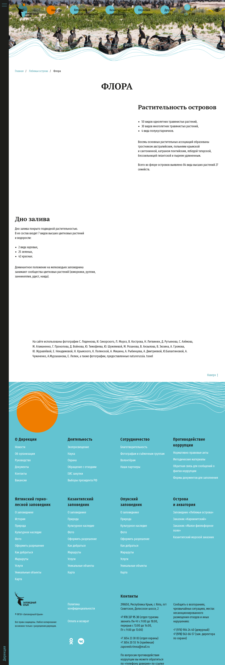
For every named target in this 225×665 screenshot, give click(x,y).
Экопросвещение (78, 447)
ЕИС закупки (75, 474)
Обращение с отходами (82, 467)
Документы (22, 467)
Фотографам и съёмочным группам (142, 454)
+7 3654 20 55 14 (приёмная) (137, 642)
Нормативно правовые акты (190, 453)
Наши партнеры (130, 467)
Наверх (212, 375)
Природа (20, 526)
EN (186, 14)
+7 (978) (178, 634)
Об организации (25, 454)
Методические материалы (189, 459)
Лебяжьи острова (38, 71)
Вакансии (21, 480)
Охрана (72, 460)
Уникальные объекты (28, 572)
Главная (19, 71)
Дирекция (4, 653)
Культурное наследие (28, 532)
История (20, 519)
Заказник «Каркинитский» (189, 519)
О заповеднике (24, 512)
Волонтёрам (128, 460)
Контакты (21, 474)
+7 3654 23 (126, 638)
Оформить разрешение (29, 546)
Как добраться (24, 552)
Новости (20, 447)
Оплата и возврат (78, 621)
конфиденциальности (81, 608)
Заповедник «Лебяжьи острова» (193, 512)
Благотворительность (133, 447)
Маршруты (21, 559)
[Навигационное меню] (4, 5)
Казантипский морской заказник (193, 537)
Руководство (23, 460)
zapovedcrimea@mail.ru (135, 647)
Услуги (19, 566)
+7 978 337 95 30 (130, 617)
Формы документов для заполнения (195, 478)
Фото (18, 539)
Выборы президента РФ (82, 480)
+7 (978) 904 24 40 (183, 630)
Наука (71, 454)
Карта (18, 579)
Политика (74, 604)
